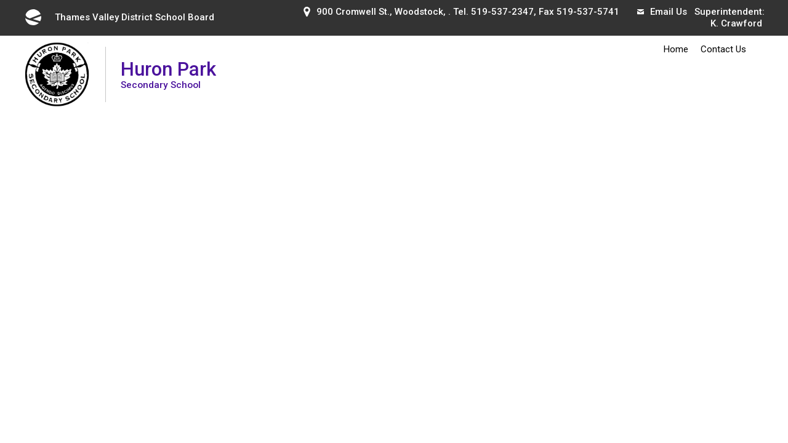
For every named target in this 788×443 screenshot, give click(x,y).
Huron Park (168, 74)
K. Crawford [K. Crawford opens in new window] (736, 23)
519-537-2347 (502, 11)
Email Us (662, 11)
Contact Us (723, 49)
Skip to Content (0, 0)
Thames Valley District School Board (118, 17)
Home (676, 49)
